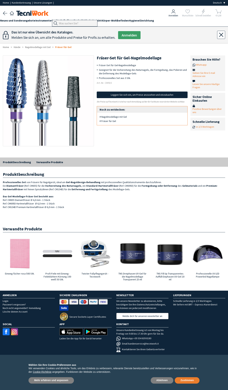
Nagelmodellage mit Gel (38, 47)
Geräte (63, 21)
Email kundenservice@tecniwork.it (137, 343)
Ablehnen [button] (162, 380)
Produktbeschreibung (17, 162)
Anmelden (129, 35)
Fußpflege (77, 21)
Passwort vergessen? (14, 304)
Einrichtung (173, 21)
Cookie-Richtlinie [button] (42, 371)
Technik (92, 21)
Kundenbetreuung (22, 2)
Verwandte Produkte (49, 162)
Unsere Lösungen (43, 2)
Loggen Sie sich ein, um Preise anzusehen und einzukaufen (142, 94)
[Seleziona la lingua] (219, 2)
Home (6, 2)
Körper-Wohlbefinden (136, 21)
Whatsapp (201, 64)
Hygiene (158, 21)
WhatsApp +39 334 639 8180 (133, 338)
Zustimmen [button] (187, 380)
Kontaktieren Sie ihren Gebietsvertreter (140, 349)
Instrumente (48, 21)
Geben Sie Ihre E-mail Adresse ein (204, 74)
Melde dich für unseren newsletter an (142, 316)
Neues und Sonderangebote (20, 21)
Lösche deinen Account (15, 311)
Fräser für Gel (63, 47)
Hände (104, 21)
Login (5, 301)
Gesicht (115, 21)
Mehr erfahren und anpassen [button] (51, 380)
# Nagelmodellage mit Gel (113, 116)
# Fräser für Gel (108, 121)
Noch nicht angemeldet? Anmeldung (22, 308)
